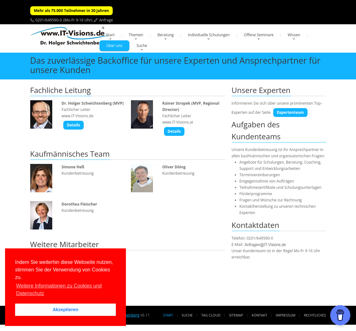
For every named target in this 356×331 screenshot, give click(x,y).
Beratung (165, 35)
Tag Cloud (210, 315)
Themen (136, 35)
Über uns (114, 45)
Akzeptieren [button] (65, 309)
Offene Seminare (259, 35)
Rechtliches (315, 315)
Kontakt (259, 315)
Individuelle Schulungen (209, 35)
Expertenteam (290, 112)
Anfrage (106, 20)
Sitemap (236, 315)
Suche (142, 45)
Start (110, 35)
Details (73, 125)
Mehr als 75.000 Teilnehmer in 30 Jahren (71, 10)
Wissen (294, 35)
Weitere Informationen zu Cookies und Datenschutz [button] (59, 289)
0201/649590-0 (49, 20)
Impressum (285, 315)
